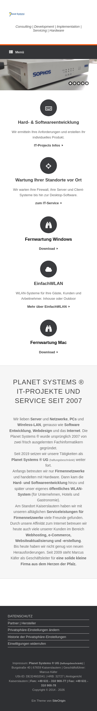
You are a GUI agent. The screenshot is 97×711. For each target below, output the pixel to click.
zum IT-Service (48, 203)
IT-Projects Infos (48, 145)
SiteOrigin (58, 700)
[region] (48, 75)
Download (48, 249)
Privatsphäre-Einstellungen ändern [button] (33, 630)
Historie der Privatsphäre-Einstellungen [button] (37, 637)
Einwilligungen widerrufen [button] (27, 644)
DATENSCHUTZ (20, 616)
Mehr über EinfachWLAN (48, 307)
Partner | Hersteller (22, 623)
